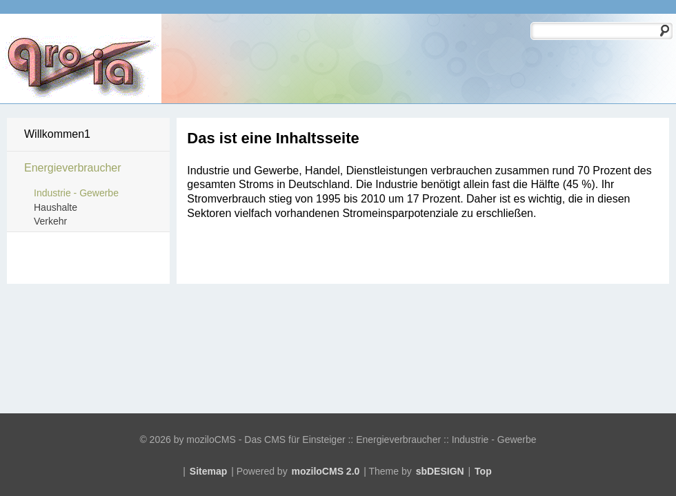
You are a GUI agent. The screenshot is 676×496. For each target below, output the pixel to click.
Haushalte (55, 207)
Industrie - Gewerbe (76, 192)
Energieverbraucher (72, 168)
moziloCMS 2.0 (326, 471)
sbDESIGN (440, 471)
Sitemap (208, 471)
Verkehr (50, 221)
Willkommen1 (57, 134)
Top (483, 471)
